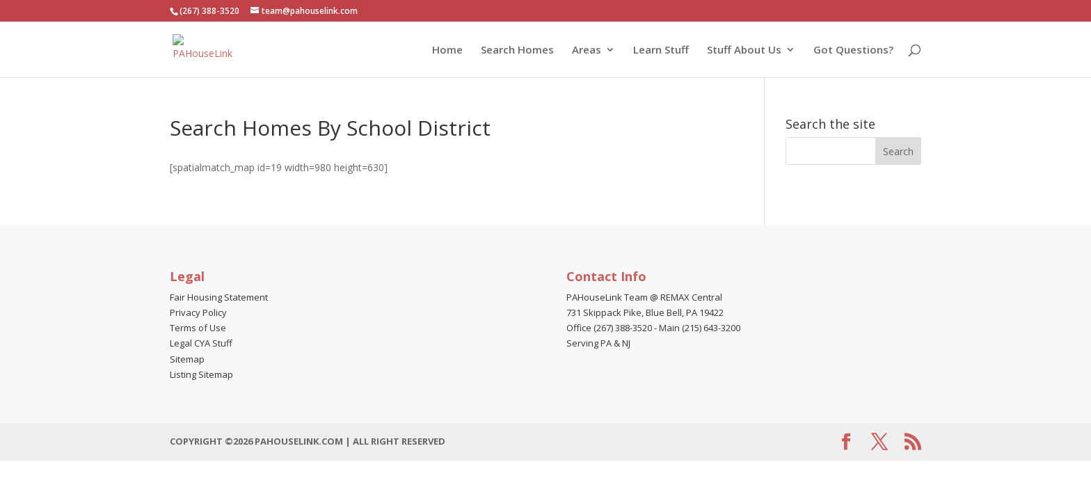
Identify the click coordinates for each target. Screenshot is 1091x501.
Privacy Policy (198, 312)
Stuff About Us (744, 50)
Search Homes (517, 50)
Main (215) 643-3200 (699, 327)
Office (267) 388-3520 (609, 327)
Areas (586, 50)
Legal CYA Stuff (201, 343)
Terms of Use (198, 327)
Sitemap (187, 359)
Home (447, 50)
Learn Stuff (661, 50)
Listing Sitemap (201, 374)
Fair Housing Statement (219, 297)
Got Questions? (853, 50)
